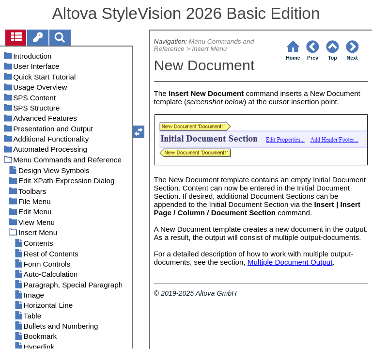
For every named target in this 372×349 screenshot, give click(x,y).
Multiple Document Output (290, 262)
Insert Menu (209, 48)
